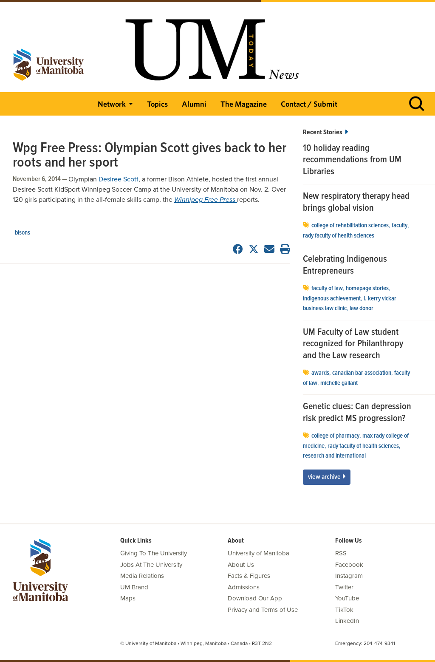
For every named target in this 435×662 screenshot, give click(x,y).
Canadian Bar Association (361, 373)
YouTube (347, 598)
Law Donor (361, 308)
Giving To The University (153, 553)
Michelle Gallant (339, 383)
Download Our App (255, 598)
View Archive (326, 476)
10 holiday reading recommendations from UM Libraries (352, 160)
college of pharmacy (335, 436)
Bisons (22, 233)
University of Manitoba (258, 553)
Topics (157, 103)
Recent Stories (325, 132)
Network (112, 103)
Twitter (344, 587)
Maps (128, 598)
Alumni (194, 103)
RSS (341, 553)
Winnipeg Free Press (205, 199)
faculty (399, 225)
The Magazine (243, 103)
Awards (320, 373)
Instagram (349, 576)
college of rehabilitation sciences (350, 225)
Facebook (349, 565)
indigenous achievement (332, 298)
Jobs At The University (151, 565)
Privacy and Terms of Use (263, 610)
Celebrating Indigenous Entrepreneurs (345, 265)
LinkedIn (347, 621)
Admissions (244, 587)
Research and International (334, 456)
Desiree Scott (118, 179)
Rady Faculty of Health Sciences (338, 236)
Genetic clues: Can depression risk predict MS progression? (357, 412)
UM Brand (134, 587)
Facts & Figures (249, 576)
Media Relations (142, 576)
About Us (241, 565)
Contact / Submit (309, 103)
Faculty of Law (327, 288)
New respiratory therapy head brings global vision (356, 202)
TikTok (344, 610)
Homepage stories (367, 288)
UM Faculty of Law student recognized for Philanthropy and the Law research (353, 344)
